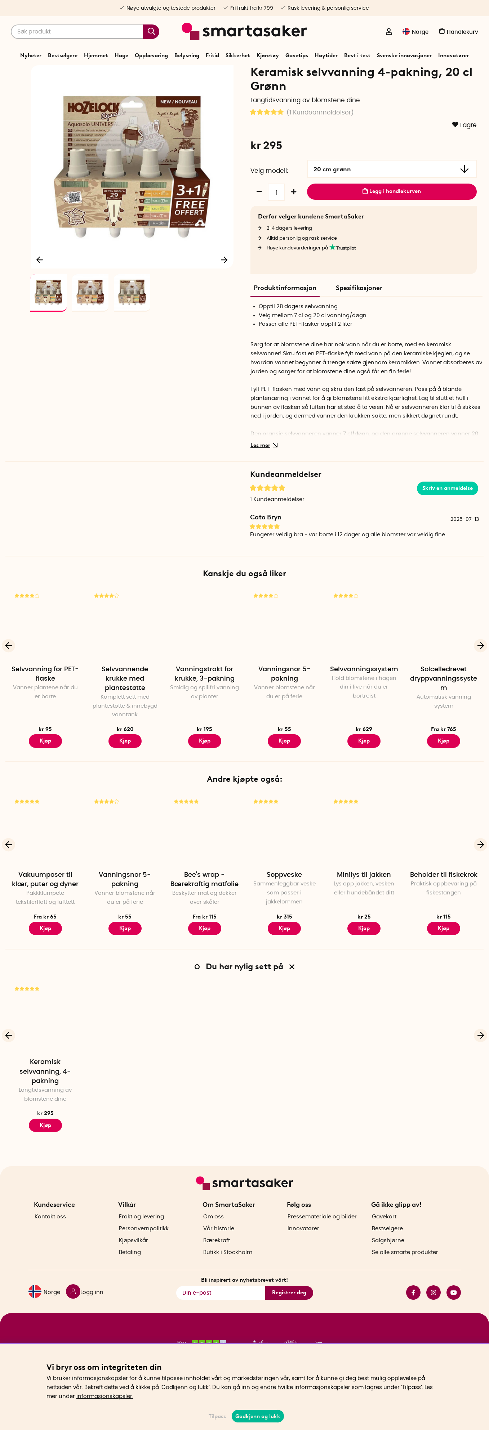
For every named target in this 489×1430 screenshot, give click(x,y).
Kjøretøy (268, 55)
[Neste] (224, 283)
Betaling (130, 1264)
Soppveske (284, 900)
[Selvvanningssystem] (364, 649)
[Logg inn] (389, 32)
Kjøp (125, 766)
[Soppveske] (284, 855)
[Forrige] (39, 283)
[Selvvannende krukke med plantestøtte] (124, 649)
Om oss (213, 1229)
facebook (413, 1305)
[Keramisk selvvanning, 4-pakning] (45, 1043)
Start (185, 73)
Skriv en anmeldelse (447, 513)
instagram (433, 1305)
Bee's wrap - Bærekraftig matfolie (204, 904)
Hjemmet (96, 55)
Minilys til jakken (364, 900)
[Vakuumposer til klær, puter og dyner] (45, 855)
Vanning (222, 73)
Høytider (326, 55)
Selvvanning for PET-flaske (45, 699)
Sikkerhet (238, 55)
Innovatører (453, 55)
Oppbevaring (151, 55)
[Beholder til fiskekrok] (443, 855)
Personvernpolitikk (144, 1241)
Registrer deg (289, 1305)
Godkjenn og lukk (257, 1416)
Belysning (186, 55)
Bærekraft (216, 1252)
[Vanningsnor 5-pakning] (284, 649)
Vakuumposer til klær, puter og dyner (45, 904)
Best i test (357, 55)
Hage (121, 55)
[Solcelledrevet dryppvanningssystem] (443, 649)
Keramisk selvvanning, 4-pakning (45, 1096)
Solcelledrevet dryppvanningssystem (443, 703)
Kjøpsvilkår (133, 1252)
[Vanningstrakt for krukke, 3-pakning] (204, 649)
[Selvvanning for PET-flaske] (45, 649)
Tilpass (217, 1416)
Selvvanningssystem (364, 694)
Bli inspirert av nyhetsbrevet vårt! (244, 1292)
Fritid (212, 55)
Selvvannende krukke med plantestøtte (125, 703)
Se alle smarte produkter (405, 1264)
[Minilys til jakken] (364, 855)
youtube (453, 1305)
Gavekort (384, 1229)
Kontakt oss (50, 1229)
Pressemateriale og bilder (322, 1229)
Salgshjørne (388, 1252)
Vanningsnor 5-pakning (284, 699)
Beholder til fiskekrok (443, 900)
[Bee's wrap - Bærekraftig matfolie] (204, 855)
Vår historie (218, 1241)
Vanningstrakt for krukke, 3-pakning (205, 699)
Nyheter (30, 55)
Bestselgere (62, 55)
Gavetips (296, 55)
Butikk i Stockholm (227, 1264)
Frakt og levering (141, 1229)
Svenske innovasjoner (404, 55)
